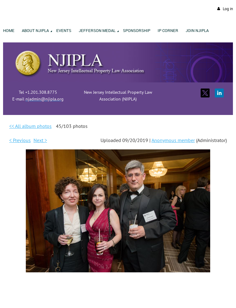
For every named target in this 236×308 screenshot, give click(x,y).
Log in (228, 8)
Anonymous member (173, 140)
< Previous (20, 140)
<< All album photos (30, 126)
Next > (40, 140)
